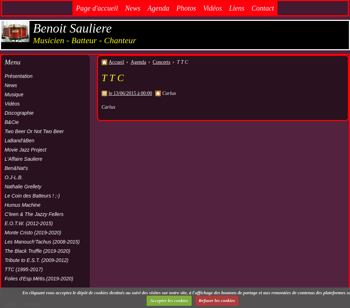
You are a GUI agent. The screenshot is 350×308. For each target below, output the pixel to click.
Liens (236, 8)
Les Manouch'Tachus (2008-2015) (42, 242)
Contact (263, 8)
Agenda (158, 8)
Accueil (116, 62)
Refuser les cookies (216, 300)
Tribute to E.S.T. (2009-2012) (37, 260)
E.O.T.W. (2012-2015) (29, 223)
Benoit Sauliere (72, 28)
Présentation (19, 76)
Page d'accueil (97, 8)
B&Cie (12, 122)
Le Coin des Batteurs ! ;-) (32, 196)
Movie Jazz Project (25, 150)
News (132, 8)
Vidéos (212, 8)
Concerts (161, 62)
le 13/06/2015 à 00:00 (130, 93)
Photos (186, 8)
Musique (14, 94)
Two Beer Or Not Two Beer (34, 131)
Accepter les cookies (169, 300)
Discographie (19, 113)
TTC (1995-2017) (24, 269)
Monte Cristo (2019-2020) (33, 232)
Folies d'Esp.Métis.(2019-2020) (39, 278)
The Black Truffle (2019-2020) (37, 251)
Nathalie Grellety (23, 186)
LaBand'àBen (19, 140)
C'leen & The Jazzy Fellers (34, 214)
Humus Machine (22, 205)
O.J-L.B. (14, 177)
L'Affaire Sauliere (23, 159)
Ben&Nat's (16, 168)
